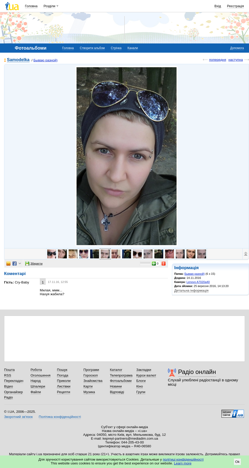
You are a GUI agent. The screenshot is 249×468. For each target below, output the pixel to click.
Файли (36, 392)
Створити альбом (92, 48)
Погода (62, 375)
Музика (89, 392)
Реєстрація (235, 6)
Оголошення (41, 375)
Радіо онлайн (197, 371)
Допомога (237, 48)
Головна (31, 6)
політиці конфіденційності (183, 459)
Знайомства (93, 381)
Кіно (139, 386)
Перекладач (13, 381)
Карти (88, 386)
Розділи (49, 6)
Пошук (62, 370)
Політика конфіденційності (60, 417)
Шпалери (38, 386)
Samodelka (18, 60)
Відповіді (117, 392)
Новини (116, 386)
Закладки (143, 370)
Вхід (218, 6)
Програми (91, 370)
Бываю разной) (45, 60)
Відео (8, 386)
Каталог (116, 370)
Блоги (141, 381)
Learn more (183, 463)
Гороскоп (90, 375)
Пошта (9, 370)
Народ (36, 381)
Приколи (63, 381)
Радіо (8, 397)
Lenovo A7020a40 (198, 281)
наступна (235, 60)
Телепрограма (121, 375)
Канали (133, 48)
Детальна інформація (191, 290)
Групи (140, 392)
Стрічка (116, 48)
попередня (217, 60)
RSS (7, 375)
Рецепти (63, 392)
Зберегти (34, 263)
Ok (237, 462)
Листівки (63, 386)
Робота (36, 370)
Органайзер (13, 392)
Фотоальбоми (121, 381)
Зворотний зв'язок (18, 417)
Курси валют (146, 375)
